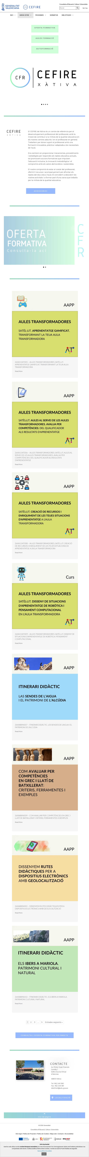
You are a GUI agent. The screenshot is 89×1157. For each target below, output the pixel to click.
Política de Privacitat (29, 1134)
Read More (18, 371)
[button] (78, 15)
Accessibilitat (69, 1134)
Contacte (61, 1134)
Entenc (44, 1154)
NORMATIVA (54, 15)
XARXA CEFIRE (26, 15)
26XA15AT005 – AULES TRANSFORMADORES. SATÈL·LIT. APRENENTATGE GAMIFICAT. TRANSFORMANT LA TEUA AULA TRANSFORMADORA (41, 364)
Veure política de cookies (44, 1151)
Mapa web (53, 1134)
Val (83, 8)
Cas (86, 8)
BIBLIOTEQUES (69, 15)
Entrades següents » (54, 1022)
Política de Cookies (43, 1134)
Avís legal (19, 1134)
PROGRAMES (41, 15)
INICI (14, 15)
